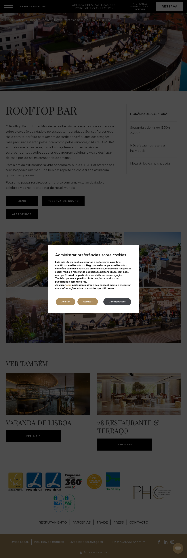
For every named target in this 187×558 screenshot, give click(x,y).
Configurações (117, 301)
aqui (68, 285)
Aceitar (65, 301)
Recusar (87, 301)
